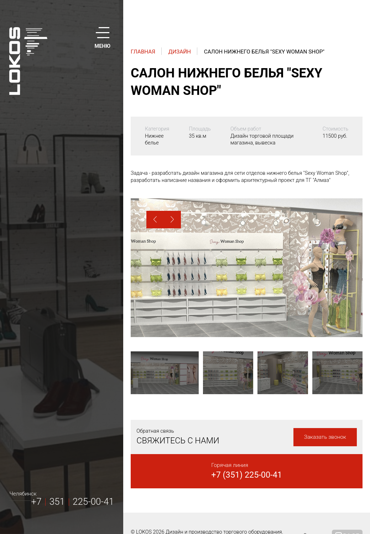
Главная (143, 52)
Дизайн (179, 52)
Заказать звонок (325, 437)
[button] (155, 219)
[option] (247, 267)
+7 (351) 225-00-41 (246, 475)
